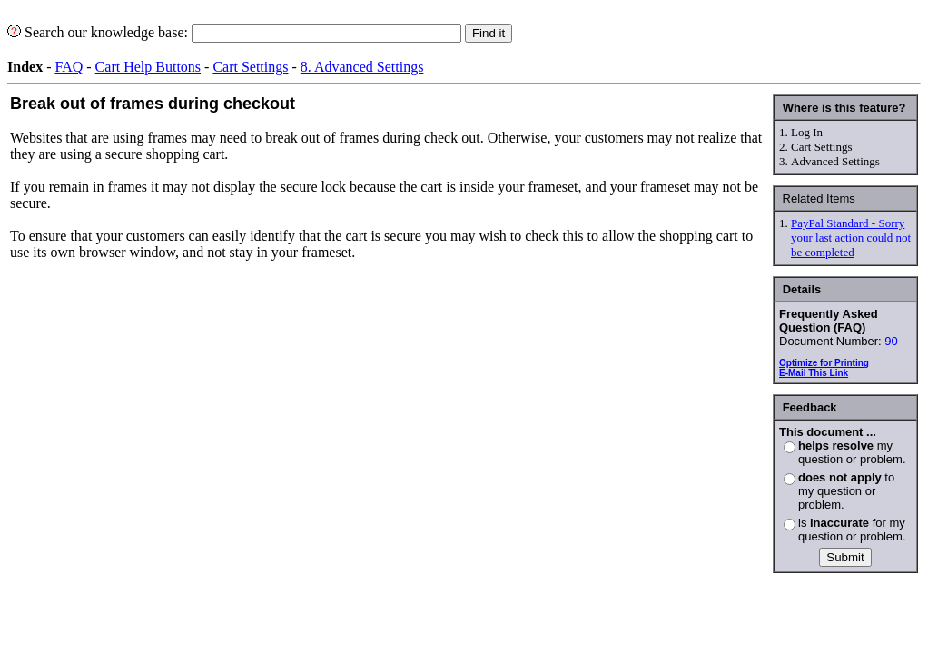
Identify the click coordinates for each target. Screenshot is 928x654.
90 (890, 341)
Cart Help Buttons (148, 66)
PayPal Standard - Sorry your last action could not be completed (851, 237)
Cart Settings (250, 66)
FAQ (68, 66)
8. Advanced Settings (362, 66)
